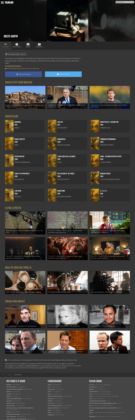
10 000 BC (50, 394)
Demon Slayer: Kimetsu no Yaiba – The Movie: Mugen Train (19, 401)
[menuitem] (3, 368)
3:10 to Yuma (51, 396)
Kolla (90, 398)
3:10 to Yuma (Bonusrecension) (55, 398)
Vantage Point (51, 408)
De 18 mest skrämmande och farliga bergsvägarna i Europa (102, 396)
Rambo (49, 405)
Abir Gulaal (8, 394)
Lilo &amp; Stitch (10, 414)
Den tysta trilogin (10, 398)
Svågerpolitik (92, 409)
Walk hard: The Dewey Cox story (55, 389)
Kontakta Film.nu (93, 380)
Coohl (90, 391)
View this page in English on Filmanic (16, 54)
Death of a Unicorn (10, 396)
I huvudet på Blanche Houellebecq (14, 382)
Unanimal (8, 387)
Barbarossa (75, 61)
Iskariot (49, 403)
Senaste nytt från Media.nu (18, 82)
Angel (49, 387)
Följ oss (91, 387)
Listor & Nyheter (13, 207)
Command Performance (44, 61)
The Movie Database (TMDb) (49, 357)
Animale (8, 405)
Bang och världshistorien (53, 401)
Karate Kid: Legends (11, 416)
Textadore (91, 403)
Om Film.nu (92, 377)
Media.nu (91, 405)
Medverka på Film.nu (94, 384)
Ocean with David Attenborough (13, 391)
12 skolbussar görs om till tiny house (97, 394)
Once (49, 380)
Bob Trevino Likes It (11, 380)
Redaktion (91, 382)
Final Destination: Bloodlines (13, 407)
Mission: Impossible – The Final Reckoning (16, 412)
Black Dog (8, 377)
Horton (49, 384)
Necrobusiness (51, 382)
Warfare (8, 389)
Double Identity (60, 61)
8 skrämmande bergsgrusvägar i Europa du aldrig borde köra (103, 401)
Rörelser (8, 384)
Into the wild (51, 391)
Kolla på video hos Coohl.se (18, 264)
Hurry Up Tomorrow (11, 409)
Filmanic (91, 389)
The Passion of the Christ (24, 61)
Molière (49, 377)
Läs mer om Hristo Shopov (13, 66)
